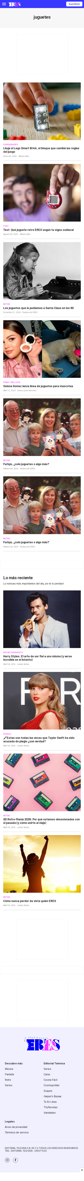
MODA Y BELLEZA (11, 382)
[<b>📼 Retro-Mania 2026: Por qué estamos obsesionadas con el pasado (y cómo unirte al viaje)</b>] (42, 782)
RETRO (6, 304)
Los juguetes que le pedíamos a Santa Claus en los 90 (38, 308)
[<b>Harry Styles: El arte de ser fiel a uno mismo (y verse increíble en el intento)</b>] (42, 619)
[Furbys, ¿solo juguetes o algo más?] (42, 427)
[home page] (14, 4)
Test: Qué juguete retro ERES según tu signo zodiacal (38, 230)
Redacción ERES (29, 312)
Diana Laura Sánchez (26, 390)
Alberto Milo (24, 156)
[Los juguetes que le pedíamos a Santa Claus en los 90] (42, 271)
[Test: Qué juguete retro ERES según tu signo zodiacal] (42, 193)
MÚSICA (7, 734)
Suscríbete (74, 4)
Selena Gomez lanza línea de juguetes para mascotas (38, 386)
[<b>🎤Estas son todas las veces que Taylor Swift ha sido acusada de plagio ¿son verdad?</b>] (42, 701)
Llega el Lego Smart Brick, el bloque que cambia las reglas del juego (41, 149)
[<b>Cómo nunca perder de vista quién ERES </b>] (42, 864)
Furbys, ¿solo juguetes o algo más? (26, 464)
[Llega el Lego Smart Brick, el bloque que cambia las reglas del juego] (42, 111)
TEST (6, 226)
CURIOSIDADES (10, 144)
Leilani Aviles (23, 664)
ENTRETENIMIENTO (13, 652)
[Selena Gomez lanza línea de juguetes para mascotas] (42, 349)
